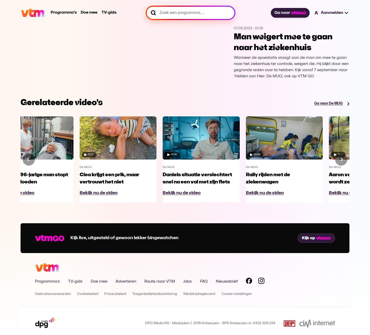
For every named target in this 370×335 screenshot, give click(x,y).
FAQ (204, 282)
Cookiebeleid (87, 294)
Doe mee (89, 13)
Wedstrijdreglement (199, 294)
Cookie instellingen (236, 294)
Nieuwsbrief (227, 282)
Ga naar (290, 13)
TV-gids (108, 13)
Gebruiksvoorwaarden (53, 294)
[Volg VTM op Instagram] (261, 282)
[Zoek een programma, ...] (190, 13)
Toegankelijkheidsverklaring (154, 294)
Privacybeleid (115, 294)
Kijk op (316, 238)
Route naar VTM (159, 282)
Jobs (187, 282)
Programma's (64, 13)
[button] (331, 13)
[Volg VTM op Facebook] (249, 282)
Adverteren (126, 282)
